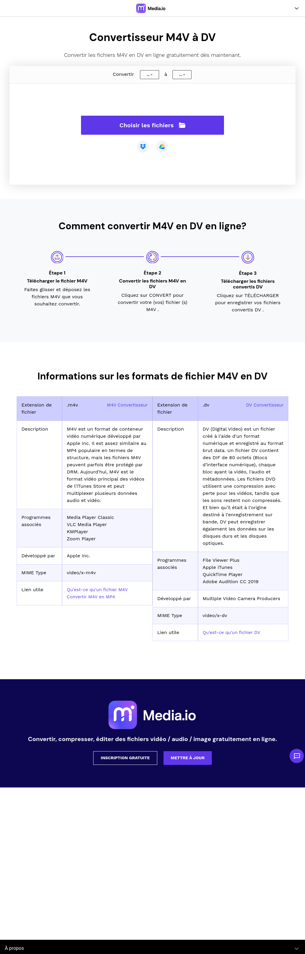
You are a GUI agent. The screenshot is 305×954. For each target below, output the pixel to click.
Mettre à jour (188, 757)
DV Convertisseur (264, 405)
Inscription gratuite (125, 757)
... (148, 75)
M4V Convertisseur (126, 405)
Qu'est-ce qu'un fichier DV (233, 632)
